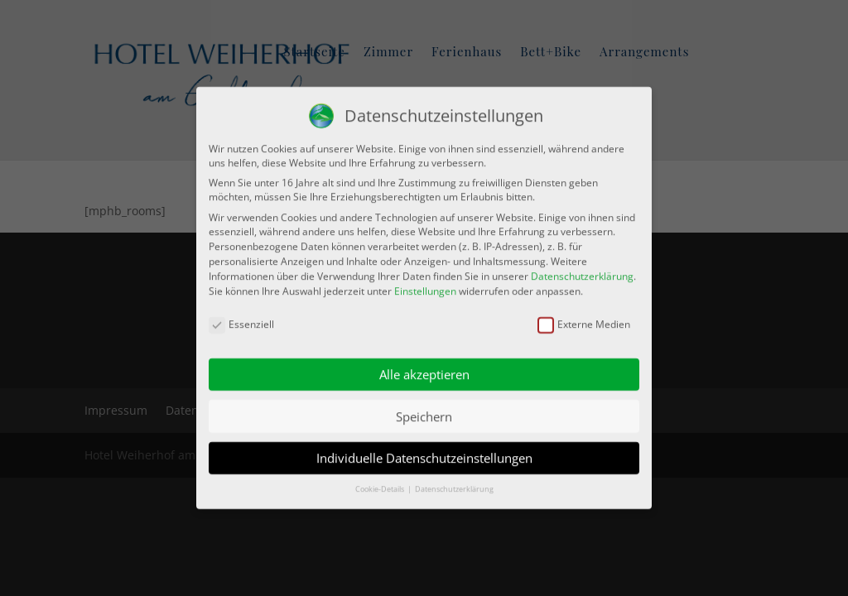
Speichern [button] (424, 411)
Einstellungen (425, 286)
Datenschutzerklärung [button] (454, 484)
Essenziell (241, 320)
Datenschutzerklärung (582, 271)
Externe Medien (583, 320)
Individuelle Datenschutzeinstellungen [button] (424, 453)
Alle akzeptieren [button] (424, 370)
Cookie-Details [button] (380, 484)
